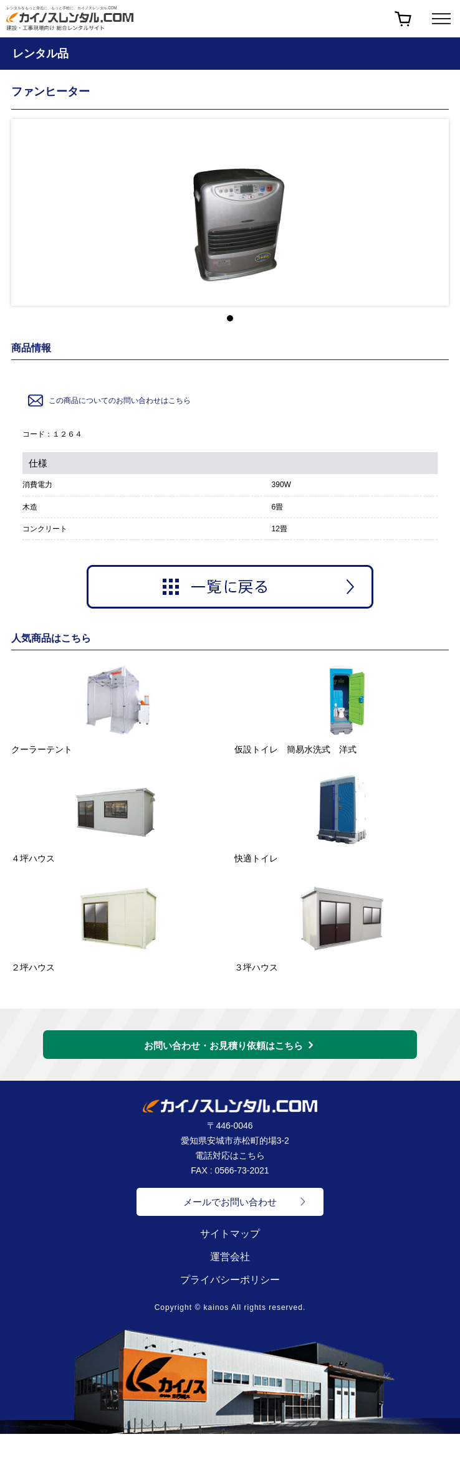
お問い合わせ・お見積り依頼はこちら (223, 1045)
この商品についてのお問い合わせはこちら (108, 400)
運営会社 (230, 1256)
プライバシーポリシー (230, 1279)
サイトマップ (230, 1233)
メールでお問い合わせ (230, 1202)
